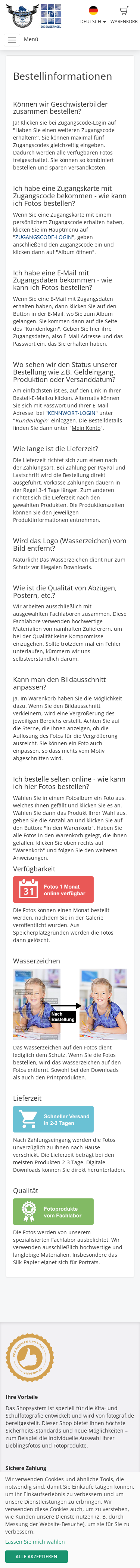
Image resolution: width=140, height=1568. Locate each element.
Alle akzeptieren (36, 1556)
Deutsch (93, 15)
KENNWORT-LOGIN (72, 412)
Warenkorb (124, 15)
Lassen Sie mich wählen (35, 1541)
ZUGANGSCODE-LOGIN (43, 237)
